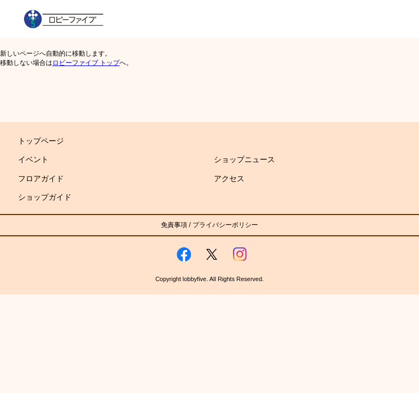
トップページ (41, 140)
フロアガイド (41, 178)
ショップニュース (244, 159)
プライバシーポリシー (225, 225)
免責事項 (174, 225)
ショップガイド (44, 197)
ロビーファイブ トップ (85, 63)
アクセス (229, 178)
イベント (33, 159)
